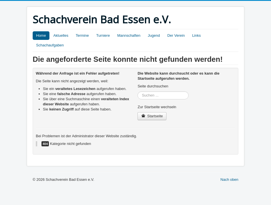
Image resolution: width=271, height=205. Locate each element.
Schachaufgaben (50, 45)
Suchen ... (137, 91)
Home (41, 35)
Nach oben (229, 179)
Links (196, 35)
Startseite (152, 116)
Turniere (103, 35)
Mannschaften (129, 35)
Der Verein (176, 35)
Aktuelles (60, 35)
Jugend (154, 35)
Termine (82, 35)
